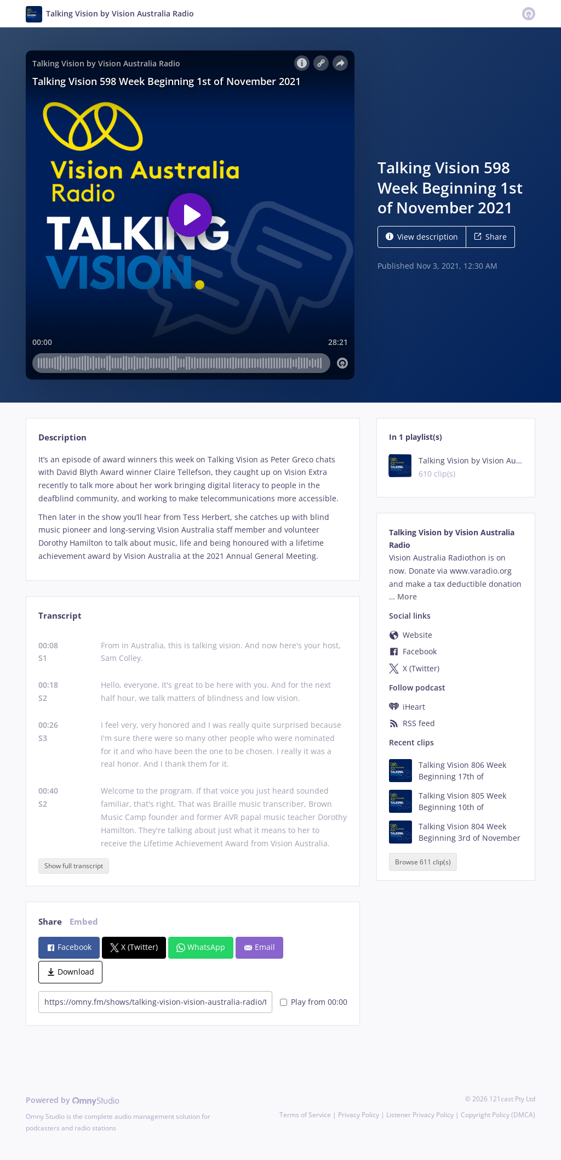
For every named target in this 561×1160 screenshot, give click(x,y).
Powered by (72, 1100)
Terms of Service (305, 1114)
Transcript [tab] (60, 615)
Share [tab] (50, 921)
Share (490, 236)
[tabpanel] (192, 508)
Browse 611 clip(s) (423, 862)
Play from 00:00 (313, 1002)
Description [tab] (62, 437)
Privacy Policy (358, 1114)
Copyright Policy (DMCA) (498, 1114)
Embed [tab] (84, 921)
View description (422, 236)
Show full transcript (73, 865)
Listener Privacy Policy (420, 1114)
